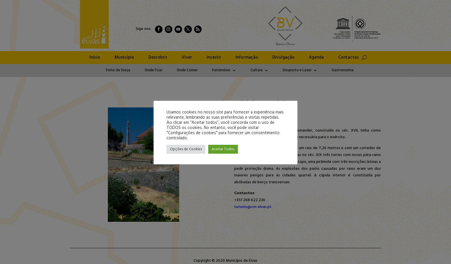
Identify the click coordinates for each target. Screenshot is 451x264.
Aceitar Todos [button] (223, 149)
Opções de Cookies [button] (186, 149)
